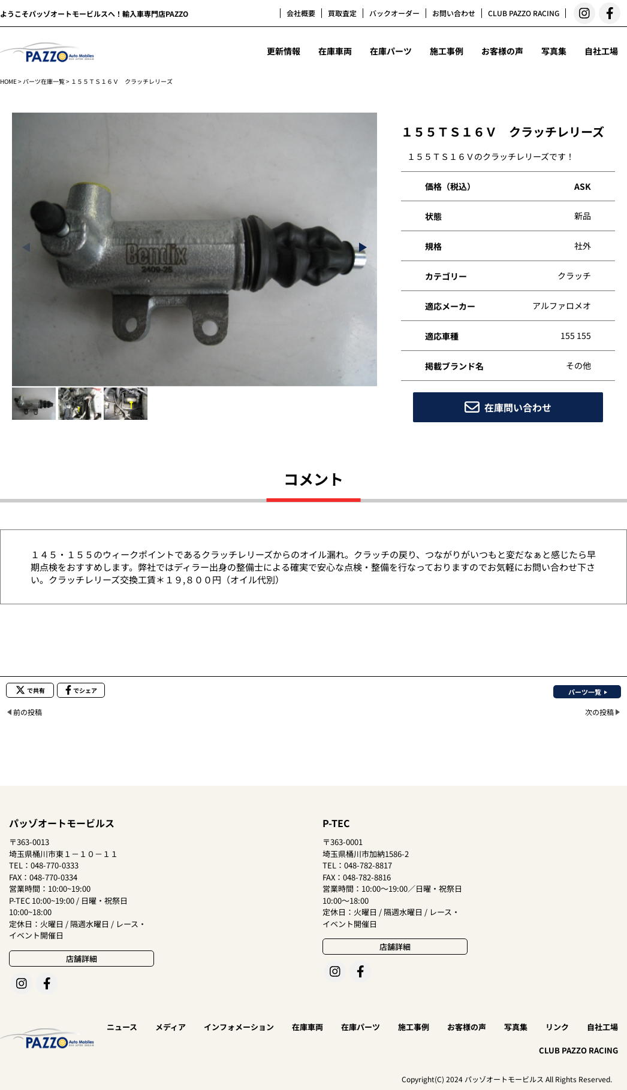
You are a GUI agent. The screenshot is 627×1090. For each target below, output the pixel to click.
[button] (363, 247)
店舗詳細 (81, 958)
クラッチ (574, 275)
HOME (8, 81)
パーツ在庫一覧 (44, 81)
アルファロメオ (561, 305)
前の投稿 (27, 712)
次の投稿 (599, 712)
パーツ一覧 (584, 692)
